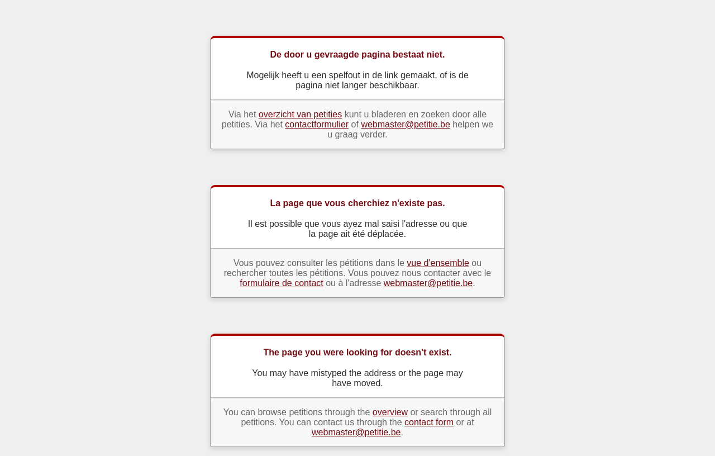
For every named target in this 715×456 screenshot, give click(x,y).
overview (390, 412)
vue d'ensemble (438, 263)
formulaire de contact (281, 283)
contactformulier (317, 124)
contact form (429, 422)
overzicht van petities (300, 114)
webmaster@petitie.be (405, 124)
